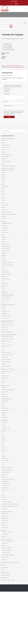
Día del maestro (5, 319)
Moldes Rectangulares (6, 388)
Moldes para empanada (6, 577)
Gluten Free (4, 478)
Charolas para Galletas (6, 379)
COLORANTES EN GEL (6, 510)
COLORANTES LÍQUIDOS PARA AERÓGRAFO (10, 530)
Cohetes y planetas (5, 275)
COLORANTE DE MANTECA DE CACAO (9, 533)
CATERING (3, 596)
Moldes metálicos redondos (7, 363)
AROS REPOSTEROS (5, 604)
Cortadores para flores (6, 323)
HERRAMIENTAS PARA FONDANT (8, 195)
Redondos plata (5, 540)
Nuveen (3, 450)
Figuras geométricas (6, 298)
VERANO (20, 92)
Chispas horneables (6, 455)
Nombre (6, 128)
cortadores (17, 93)
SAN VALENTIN (5, 418)
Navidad (3, 201)
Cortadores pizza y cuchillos (7, 581)
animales (8, 93)
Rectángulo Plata (5, 547)
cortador (12, 93)
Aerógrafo (4, 185)
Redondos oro (4, 542)
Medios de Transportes (6, 300)
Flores (3, 208)
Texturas (3, 176)
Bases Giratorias (5, 174)
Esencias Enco (4, 353)
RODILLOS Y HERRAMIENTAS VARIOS (9, 240)
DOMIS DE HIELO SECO (5, 599)
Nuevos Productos (4, 594)
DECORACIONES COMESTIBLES (7, 331)
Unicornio (4, 220)
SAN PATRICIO (5, 444)
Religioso (3, 206)
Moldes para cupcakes (6, 386)
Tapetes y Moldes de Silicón (7, 381)
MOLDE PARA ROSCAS (6, 372)
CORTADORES (4, 248)
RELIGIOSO (4, 420)
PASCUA (3, 430)
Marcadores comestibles (7, 238)
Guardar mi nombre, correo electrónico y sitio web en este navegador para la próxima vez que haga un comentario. (13, 139)
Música (3, 294)
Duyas (3, 169)
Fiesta (3, 261)
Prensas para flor (5, 213)
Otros (3, 460)
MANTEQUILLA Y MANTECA (7, 505)
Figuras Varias (5, 383)
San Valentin (4, 296)
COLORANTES (4, 508)
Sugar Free (4, 476)
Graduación (4, 252)
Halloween (4, 203)
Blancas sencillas (5, 553)
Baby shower (4, 199)
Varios (3, 190)
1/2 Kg (3, 491)
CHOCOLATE (4, 448)
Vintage (3, 210)
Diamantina (4, 335)
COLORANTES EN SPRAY (7, 528)
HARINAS (3, 464)
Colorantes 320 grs (5, 514)
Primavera (4, 287)
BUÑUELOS (4, 586)
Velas (3, 409)
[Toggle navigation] (26, 8)
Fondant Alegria (5, 487)
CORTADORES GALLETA (6, 250)
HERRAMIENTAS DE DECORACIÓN (8, 165)
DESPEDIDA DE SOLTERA (7, 425)
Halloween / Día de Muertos (7, 289)
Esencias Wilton (5, 356)
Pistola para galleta (6, 579)
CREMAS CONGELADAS (6, 496)
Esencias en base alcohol (7, 358)
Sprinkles (3, 333)
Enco (3, 519)
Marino (3, 215)
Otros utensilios (5, 584)
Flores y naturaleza (5, 305)
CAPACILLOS (3, 556)
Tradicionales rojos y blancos (8, 558)
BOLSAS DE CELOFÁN (5, 601)
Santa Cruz (4, 473)
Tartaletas (4, 390)
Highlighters (4, 340)
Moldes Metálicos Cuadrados (8, 365)
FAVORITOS (3, 591)
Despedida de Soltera (6, 273)
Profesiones (4, 312)
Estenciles (4, 245)
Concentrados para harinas (7, 351)
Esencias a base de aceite (7, 349)
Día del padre (4, 256)
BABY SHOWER (5, 427)
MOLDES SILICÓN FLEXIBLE (7, 197)
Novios (3, 400)
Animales (9, 92)
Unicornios (4, 266)
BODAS (3, 432)
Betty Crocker (4, 466)
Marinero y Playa (14, 92)
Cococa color (4, 526)
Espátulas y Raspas (5, 171)
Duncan (3, 469)
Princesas (4, 284)
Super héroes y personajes (7, 291)
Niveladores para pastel (6, 181)
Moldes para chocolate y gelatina (8, 192)
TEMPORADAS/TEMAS (5, 412)
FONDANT (4, 482)
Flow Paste (4, 523)
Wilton (3, 521)
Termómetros (4, 570)
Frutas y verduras (5, 259)
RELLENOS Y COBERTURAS (7, 494)
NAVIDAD (4, 414)
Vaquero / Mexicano (6, 277)
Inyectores (4, 236)
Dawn (3, 471)
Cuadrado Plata (5, 544)
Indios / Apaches (5, 310)
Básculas (3, 572)
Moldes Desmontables (6, 393)
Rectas (3, 376)
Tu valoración (7, 120)
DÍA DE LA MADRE (5, 434)
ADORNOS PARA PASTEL (6, 398)
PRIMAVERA (4, 439)
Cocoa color (4, 457)
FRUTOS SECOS (5, 501)
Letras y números (5, 231)
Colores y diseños (5, 560)
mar (21, 93)
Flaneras (3, 370)
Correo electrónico (8, 132)
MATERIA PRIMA (4, 447)
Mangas (3, 167)
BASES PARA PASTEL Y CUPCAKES (8, 395)
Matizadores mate (5, 337)
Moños (3, 222)
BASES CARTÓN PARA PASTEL (7, 538)
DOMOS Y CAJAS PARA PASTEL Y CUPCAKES (10, 589)
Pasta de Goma (5, 535)
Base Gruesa (4, 551)
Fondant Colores (5, 485)
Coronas (3, 224)
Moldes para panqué (6, 367)
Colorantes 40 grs (5, 512)
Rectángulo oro (5, 549)
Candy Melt (4, 453)
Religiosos (4, 280)
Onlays (3, 229)
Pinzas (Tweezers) (5, 183)
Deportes (4, 268)
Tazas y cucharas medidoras (7, 567)
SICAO (3, 462)
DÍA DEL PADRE (5, 437)
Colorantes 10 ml (5, 516)
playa (23, 93)
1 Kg (2, 489)
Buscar (25, 157)
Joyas (3, 217)
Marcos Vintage (5, 254)
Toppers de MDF (5, 404)
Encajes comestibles (6, 344)
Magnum (3, 234)
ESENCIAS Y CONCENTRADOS (7, 347)
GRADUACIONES (5, 423)
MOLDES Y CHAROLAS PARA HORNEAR (9, 361)
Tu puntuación (7, 116)
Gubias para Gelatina (6, 187)
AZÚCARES (4, 503)
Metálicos (4, 563)
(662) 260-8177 (14, 1)
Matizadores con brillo (6, 342)
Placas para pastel (5, 402)
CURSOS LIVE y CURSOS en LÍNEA (8, 607)
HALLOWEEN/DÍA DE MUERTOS (8, 416)
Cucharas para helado (6, 574)
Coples (3, 178)
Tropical (3, 317)
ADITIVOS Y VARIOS (6, 498)
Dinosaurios (4, 282)
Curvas (3, 374)
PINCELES (4, 243)
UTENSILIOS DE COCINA (6, 566)
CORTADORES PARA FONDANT (8, 321)
